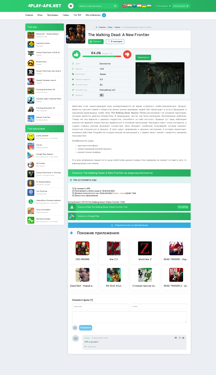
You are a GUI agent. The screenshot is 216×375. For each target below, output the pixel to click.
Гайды (66, 15)
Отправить (85, 328)
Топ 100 (77, 15)
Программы (52, 15)
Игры (40, 15)
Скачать (96, 41)
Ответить (90, 347)
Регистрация (164, 6)
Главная (29, 15)
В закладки (115, 41)
